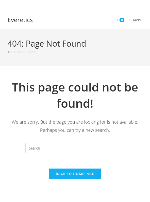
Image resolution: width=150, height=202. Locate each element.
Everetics (20, 19)
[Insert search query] (74, 148)
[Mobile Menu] (134, 19)
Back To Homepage (75, 173)
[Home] (8, 51)
